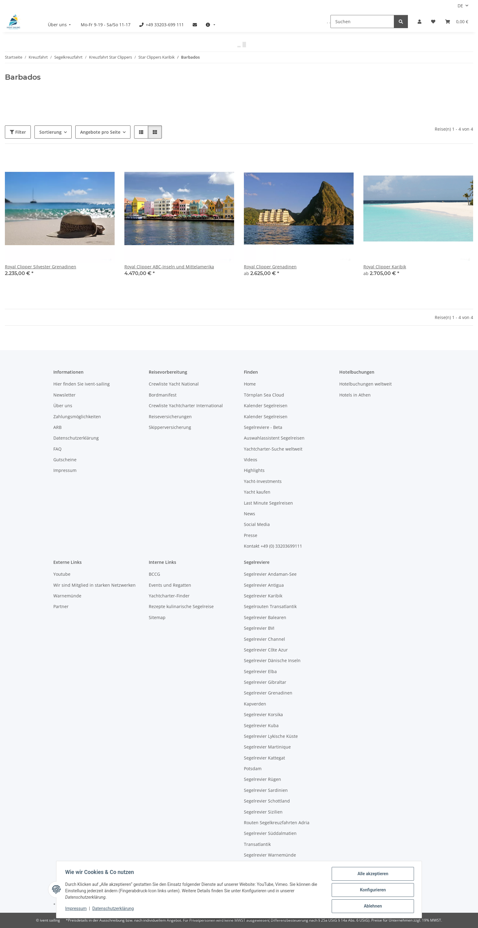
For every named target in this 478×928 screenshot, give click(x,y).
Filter (18, 132)
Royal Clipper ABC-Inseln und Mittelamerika (169, 267)
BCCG (154, 574)
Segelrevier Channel (264, 639)
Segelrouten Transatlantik (270, 606)
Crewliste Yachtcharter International (186, 405)
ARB (57, 427)
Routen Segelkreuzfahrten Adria (276, 822)
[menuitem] (60, 24)
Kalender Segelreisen (265, 405)
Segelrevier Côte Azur (266, 650)
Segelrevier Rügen (262, 779)
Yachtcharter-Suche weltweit (273, 449)
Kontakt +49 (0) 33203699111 (273, 546)
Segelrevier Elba (260, 671)
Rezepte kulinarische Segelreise (181, 606)
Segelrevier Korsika (263, 714)
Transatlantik (257, 844)
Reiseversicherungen (170, 416)
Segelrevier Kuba (261, 725)
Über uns (62, 405)
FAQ (57, 449)
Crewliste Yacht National (174, 384)
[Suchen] (362, 21)
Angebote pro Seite (100, 132)
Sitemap (157, 617)
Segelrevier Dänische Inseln (272, 660)
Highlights (254, 470)
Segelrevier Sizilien (263, 812)
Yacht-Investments (263, 481)
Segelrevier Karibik (263, 596)
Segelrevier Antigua (264, 585)
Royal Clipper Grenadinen (270, 267)
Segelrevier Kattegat (264, 758)
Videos (250, 459)
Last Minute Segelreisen (268, 503)
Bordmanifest (163, 395)
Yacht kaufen (257, 492)
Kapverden (255, 704)
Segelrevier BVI (259, 628)
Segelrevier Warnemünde (270, 855)
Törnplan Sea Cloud (264, 395)
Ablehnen (372, 906)
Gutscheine (65, 459)
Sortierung (50, 132)
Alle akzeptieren (371, 874)
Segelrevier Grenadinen (268, 693)
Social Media (257, 524)
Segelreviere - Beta (263, 427)
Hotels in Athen (355, 395)
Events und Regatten (170, 585)
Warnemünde (67, 596)
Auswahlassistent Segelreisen (274, 438)
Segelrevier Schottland (267, 801)
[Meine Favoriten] (433, 21)
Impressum (76, 909)
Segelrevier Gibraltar (265, 682)
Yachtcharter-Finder (169, 596)
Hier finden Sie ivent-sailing (81, 384)
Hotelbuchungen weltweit (365, 384)
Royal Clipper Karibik (384, 267)
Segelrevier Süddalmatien (270, 833)
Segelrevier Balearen (265, 617)
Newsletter (64, 395)
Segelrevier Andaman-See (270, 574)
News (249, 514)
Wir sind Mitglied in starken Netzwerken (94, 585)
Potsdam (253, 768)
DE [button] (460, 6)
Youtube (61, 574)
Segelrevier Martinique (267, 747)
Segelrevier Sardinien (266, 790)
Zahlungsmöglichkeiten (77, 416)
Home (250, 384)
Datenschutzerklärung (114, 909)
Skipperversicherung (170, 427)
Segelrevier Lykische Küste (271, 736)
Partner (61, 606)
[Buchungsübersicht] (456, 21)
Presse (250, 535)
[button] (419, 21)
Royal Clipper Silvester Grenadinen (40, 267)
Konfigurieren (372, 890)
